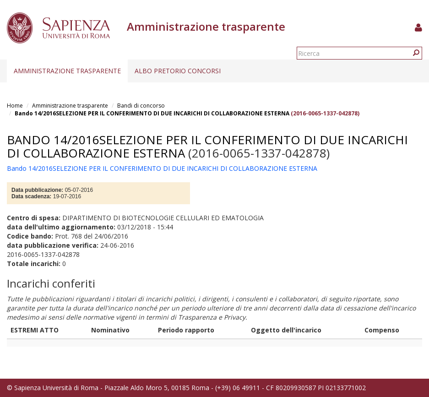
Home (15, 105)
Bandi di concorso (141, 105)
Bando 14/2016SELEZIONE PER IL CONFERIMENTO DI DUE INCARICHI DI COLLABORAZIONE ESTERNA (152, 113)
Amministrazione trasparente (67, 70)
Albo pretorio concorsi (178, 70)
